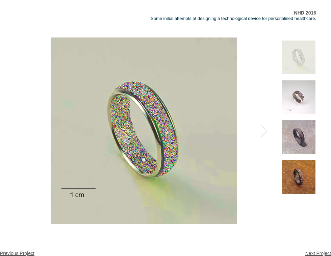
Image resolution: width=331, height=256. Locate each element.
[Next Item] (264, 130)
